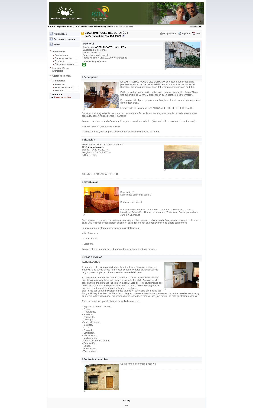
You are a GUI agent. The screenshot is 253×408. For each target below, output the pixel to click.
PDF (198, 33)
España (60, 26)
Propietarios (169, 33)
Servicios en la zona (65, 39)
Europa (51, 26)
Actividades (58, 51)
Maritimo (59, 90)
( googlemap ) (95, 147)
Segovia (85, 26)
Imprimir (186, 33)
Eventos (59, 61)
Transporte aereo (64, 87)
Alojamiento (60, 34)
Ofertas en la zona (64, 64)
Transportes (58, 80)
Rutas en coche (63, 58)
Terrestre (59, 84)
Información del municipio (60, 69)
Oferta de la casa (61, 75)
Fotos (57, 44)
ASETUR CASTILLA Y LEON (110, 47)
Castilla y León (72, 26)
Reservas (57, 94)
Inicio (126, 400)
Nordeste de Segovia (100, 26)
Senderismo (61, 55)
